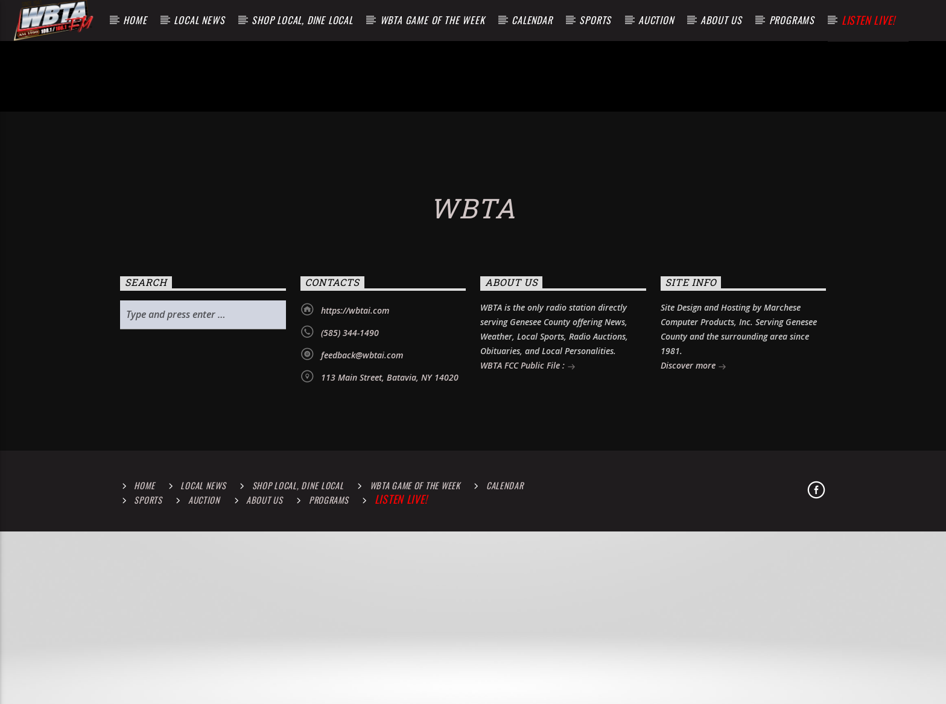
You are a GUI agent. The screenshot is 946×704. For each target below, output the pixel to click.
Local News (199, 20)
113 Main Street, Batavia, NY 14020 (390, 601)
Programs (791, 20)
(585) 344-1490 (350, 556)
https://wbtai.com (355, 534)
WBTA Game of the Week (432, 20)
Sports (595, 20)
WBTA (473, 431)
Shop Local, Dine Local (302, 20)
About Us (720, 20)
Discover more (693, 590)
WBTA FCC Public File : (528, 590)
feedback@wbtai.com (362, 579)
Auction (656, 20)
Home (135, 20)
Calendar (532, 20)
